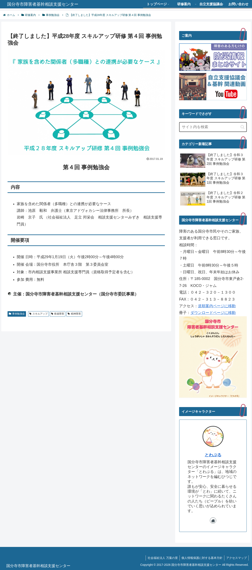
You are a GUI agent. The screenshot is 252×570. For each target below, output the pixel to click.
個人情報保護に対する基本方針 (200, 558)
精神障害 (74, 313)
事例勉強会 (17, 313)
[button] (242, 127)
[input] (213, 127)
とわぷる (213, 455)
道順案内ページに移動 (217, 306)
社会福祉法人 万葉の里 (161, 558)
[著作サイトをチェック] (213, 520)
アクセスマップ (236, 558)
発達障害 (57, 313)
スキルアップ (38, 313)
